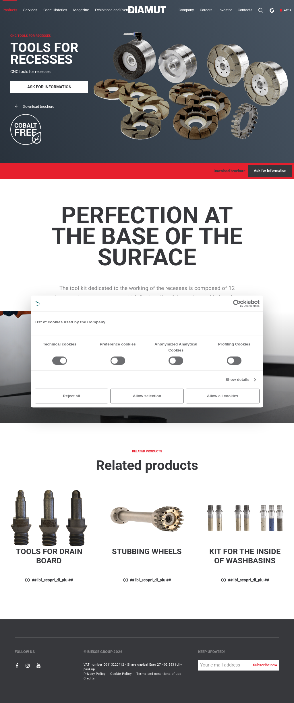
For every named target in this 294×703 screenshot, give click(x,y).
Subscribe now (265, 665)
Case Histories (55, 10)
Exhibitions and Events (113, 10)
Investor (225, 10)
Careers (206, 10)
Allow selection (147, 396)
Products (10, 10)
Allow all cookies (222, 396)
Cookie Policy (120, 674)
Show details (237, 380)
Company (186, 10)
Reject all (71, 396)
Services (30, 10)
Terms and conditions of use (158, 674)
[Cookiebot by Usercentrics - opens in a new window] (237, 303)
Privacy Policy (95, 674)
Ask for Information (49, 86)
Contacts (245, 10)
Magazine (81, 10)
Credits (89, 678)
